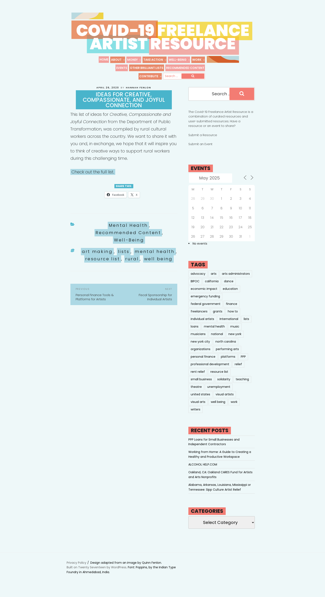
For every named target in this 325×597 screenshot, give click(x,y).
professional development (210, 369)
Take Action (155, 60)
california (212, 286)
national (217, 339)
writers (195, 414)
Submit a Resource (202, 140)
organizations (200, 354)
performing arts (227, 354)
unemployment (218, 391)
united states (200, 399)
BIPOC (195, 286)
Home (104, 59)
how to (233, 316)
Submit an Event (200, 149)
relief (238, 369)
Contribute (150, 76)
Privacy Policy (76, 567)
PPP (243, 361)
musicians (198, 339)
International (229, 324)
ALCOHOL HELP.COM (202, 469)
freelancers (199, 316)
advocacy (198, 278)
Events (121, 68)
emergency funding (205, 301)
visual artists (225, 399)
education (230, 293)
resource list (102, 264)
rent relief (198, 376)
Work (198, 60)
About (118, 60)
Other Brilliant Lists (146, 68)
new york (234, 339)
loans (194, 331)
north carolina (225, 346)
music (234, 331)
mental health (155, 256)
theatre (196, 391)
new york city (200, 346)
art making (97, 256)
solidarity (223, 384)
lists (123, 256)
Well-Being (179, 60)
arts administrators (236, 278)
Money (134, 60)
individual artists (202, 324)
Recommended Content (185, 68)
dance (228, 286)
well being (158, 264)
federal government (205, 309)
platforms (228, 361)
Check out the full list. (92, 177)
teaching (242, 384)
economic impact (204, 293)
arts (213, 278)
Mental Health (128, 230)
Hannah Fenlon (138, 92)
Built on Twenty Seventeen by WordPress (96, 572)
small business (201, 384)
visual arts (198, 407)
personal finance (203, 361)
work (234, 407)
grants (217, 316)
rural (132, 264)
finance (231, 309)
